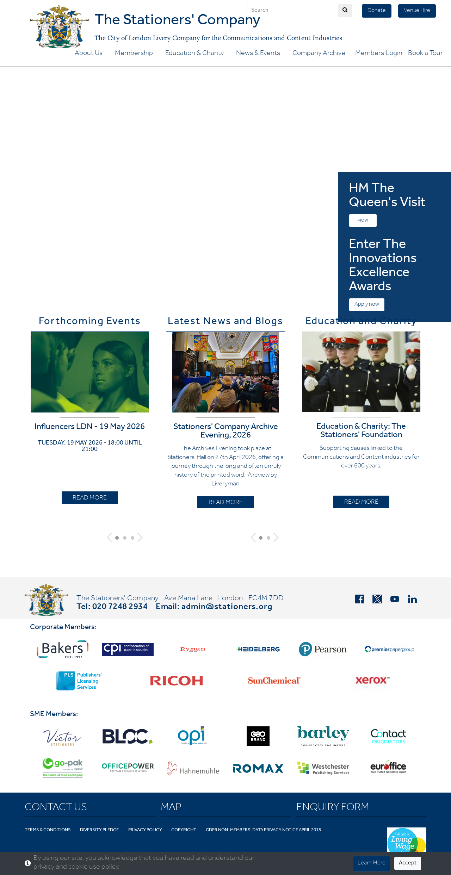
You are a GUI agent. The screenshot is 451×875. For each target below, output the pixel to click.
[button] (109, 537)
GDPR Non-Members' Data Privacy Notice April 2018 (263, 830)
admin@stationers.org (226, 607)
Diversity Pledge (99, 830)
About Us (89, 53)
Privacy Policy (145, 830)
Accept (407, 863)
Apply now (366, 305)
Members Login (378, 53)
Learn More (371, 863)
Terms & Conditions (48, 830)
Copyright (183, 830)
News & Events (258, 53)
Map (171, 808)
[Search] (292, 10)
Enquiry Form (332, 808)
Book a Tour (425, 53)
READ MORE (90, 498)
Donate (376, 11)
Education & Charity (194, 53)
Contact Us (56, 808)
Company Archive (318, 53)
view (363, 220)
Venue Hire (417, 11)
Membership (134, 53)
